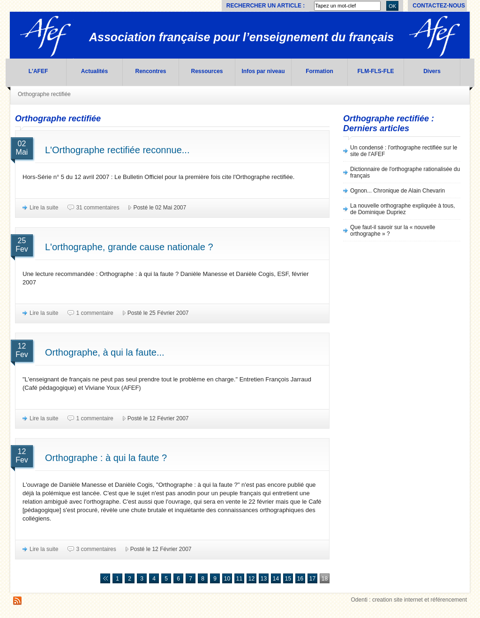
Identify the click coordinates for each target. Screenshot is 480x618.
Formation (319, 71)
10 (227, 578)
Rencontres (150, 71)
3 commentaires (96, 549)
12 (251, 578)
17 (312, 578)
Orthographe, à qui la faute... (105, 352)
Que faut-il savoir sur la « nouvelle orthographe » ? (392, 230)
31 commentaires (97, 207)
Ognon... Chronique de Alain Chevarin (397, 190)
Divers (432, 71)
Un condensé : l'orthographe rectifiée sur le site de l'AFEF (403, 150)
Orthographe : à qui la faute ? (106, 458)
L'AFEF (38, 71)
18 (325, 578)
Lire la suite (44, 207)
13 (264, 578)
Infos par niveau (263, 71)
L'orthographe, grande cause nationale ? (129, 247)
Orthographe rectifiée (44, 94)
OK (392, 6)
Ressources (207, 71)
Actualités (94, 71)
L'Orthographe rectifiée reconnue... (117, 150)
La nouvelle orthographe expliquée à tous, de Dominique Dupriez (402, 209)
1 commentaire (94, 313)
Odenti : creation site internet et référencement (409, 599)
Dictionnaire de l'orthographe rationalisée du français (405, 172)
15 (288, 578)
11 (239, 578)
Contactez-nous (438, 5)
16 (300, 578)
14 (276, 578)
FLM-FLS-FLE (376, 71)
